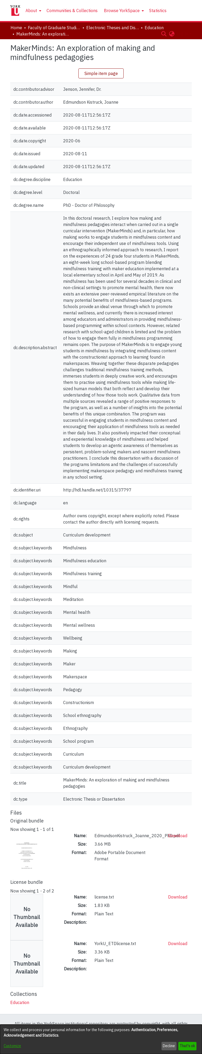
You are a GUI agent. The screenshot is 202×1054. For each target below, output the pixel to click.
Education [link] (154, 27)
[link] (19, 1002)
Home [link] (16, 27)
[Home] (15, 10)
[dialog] (101, 1039)
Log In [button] (182, 33)
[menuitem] (32, 10)
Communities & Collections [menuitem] (72, 10)
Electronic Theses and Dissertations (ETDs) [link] (112, 27)
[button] (163, 34)
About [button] (31, 10)
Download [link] (177, 835)
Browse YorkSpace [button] (122, 10)
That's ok (187, 1045)
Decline (169, 1045)
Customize (12, 1045)
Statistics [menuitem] (157, 10)
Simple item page (101, 73)
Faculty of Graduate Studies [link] (54, 27)
